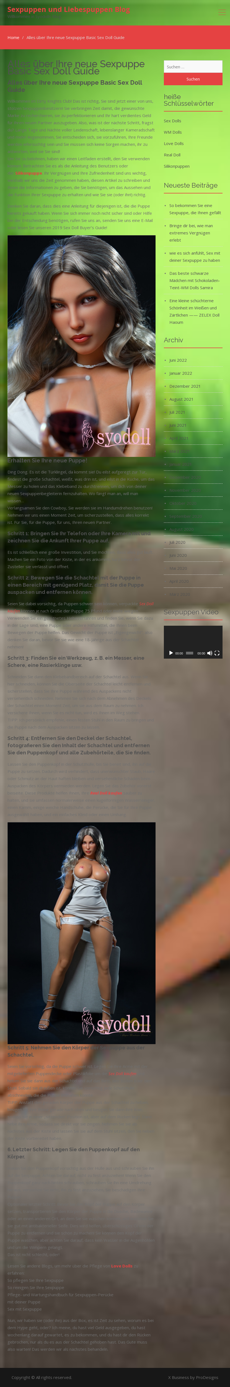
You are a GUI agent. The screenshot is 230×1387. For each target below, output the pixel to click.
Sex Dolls (172, 120)
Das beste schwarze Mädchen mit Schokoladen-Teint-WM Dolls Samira (194, 280)
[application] (193, 642)
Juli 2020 (177, 542)
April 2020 (179, 581)
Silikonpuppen (177, 166)
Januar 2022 (180, 373)
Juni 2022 (178, 360)
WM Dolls (173, 132)
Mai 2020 (178, 568)
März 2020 (179, 594)
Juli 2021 (177, 412)
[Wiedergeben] (171, 653)
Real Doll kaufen (106, 793)
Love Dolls (174, 143)
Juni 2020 (178, 555)
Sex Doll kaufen (122, 1073)
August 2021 (181, 399)
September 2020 (185, 516)
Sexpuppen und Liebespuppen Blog (68, 9)
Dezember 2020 (185, 477)
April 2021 (179, 438)
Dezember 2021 (185, 386)
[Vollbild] (217, 653)
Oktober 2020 (183, 503)
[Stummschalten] (210, 653)
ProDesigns (207, 1377)
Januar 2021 (180, 464)
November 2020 (185, 490)
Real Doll (172, 154)
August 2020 (181, 529)
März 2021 (179, 451)
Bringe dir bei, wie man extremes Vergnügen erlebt (191, 233)
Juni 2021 (178, 425)
